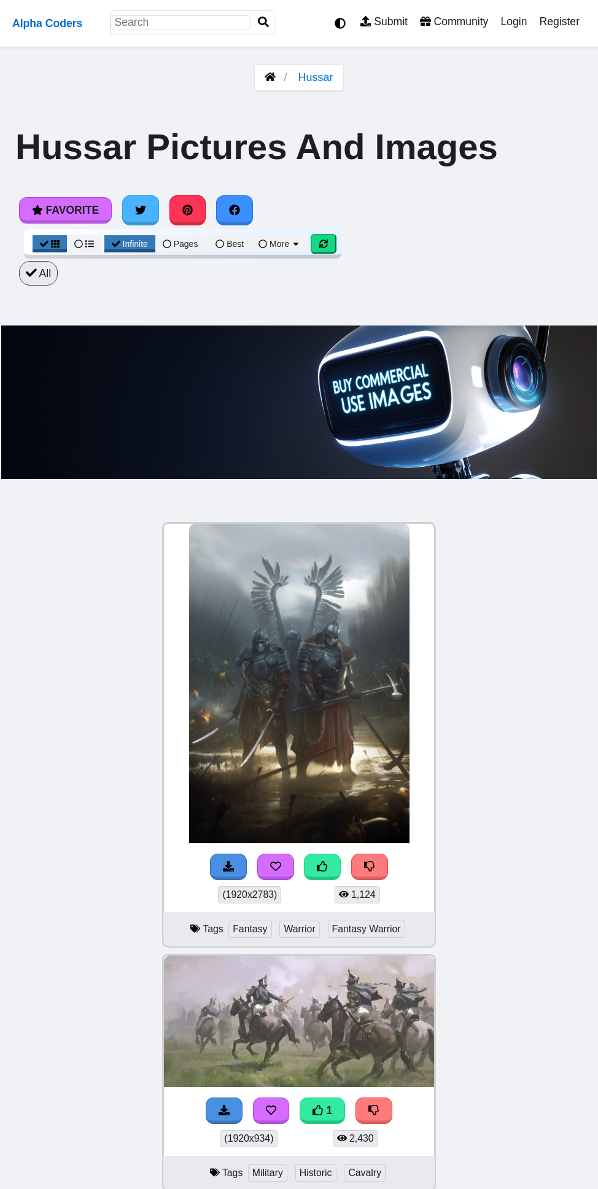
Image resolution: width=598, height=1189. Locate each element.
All (38, 273)
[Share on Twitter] (140, 210)
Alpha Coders (47, 23)
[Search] (263, 22)
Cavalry (364, 1173)
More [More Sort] (279, 244)
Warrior (299, 929)
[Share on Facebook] (234, 210)
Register (559, 21)
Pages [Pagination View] (180, 244)
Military (267, 1173)
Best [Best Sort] (230, 244)
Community (454, 21)
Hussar (315, 77)
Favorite (65, 210)
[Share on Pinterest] (187, 210)
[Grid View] (50, 243)
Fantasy (250, 929)
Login (513, 21)
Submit (384, 21)
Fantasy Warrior (366, 929)
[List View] (84, 243)
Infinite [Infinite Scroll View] (130, 244)
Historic (316, 1173)
